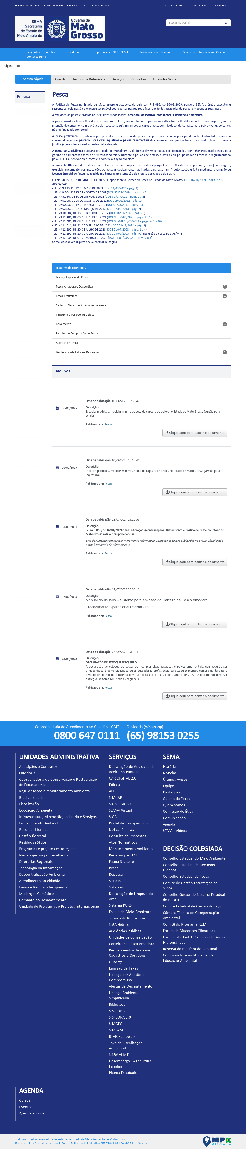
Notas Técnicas (27, 332)
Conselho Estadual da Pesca (186, 877)
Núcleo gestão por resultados (43, 855)
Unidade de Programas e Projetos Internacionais (59, 907)
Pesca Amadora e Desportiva (74, 286)
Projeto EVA (25, 169)
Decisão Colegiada (29, 213)
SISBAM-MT (25, 652)
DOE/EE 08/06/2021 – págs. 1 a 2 (129, 217)
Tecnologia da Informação (41, 868)
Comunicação (174, 818)
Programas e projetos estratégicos (47, 849)
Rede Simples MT (28, 374)
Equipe (168, 786)
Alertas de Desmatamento (131, 986)
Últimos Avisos (175, 779)
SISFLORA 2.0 (25, 601)
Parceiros (23, 135)
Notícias (170, 773)
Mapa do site (223, 5)
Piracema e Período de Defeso (75, 315)
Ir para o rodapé (99, 5)
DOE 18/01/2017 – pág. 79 (127, 213)
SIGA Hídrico (25, 471)
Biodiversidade (31, 798)
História (169, 767)
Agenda (60, 79)
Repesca (22, 399)
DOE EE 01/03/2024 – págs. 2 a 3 (130, 238)
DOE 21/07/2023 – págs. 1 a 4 (126, 229)
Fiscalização (29, 804)
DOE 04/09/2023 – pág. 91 (124, 234)
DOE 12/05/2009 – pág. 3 (121, 188)
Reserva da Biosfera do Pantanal (190, 949)
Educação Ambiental (36, 810)
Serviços (118, 79)
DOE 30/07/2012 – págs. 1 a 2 (125, 196)
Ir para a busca (76, 5)
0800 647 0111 (87, 736)
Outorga (22, 530)
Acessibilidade (174, 5)
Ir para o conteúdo (27, 5)
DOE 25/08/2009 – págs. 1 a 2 (127, 192)
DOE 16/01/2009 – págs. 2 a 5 (203, 180)
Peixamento (63, 324)
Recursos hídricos (33, 830)
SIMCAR (22, 286)
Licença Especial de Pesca (72, 277)
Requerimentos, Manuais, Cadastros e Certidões (30, 517)
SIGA (20, 311)
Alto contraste (199, 5)
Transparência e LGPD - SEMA (109, 52)
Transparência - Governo (155, 52)
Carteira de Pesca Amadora (131, 944)
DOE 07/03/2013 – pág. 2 (123, 209)
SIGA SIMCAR (26, 295)
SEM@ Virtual (26, 303)
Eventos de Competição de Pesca (77, 333)
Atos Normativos (28, 353)
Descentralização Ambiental (42, 874)
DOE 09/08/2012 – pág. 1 (124, 201)
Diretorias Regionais (36, 862)
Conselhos (138, 79)
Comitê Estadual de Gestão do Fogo (193, 906)
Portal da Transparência (128, 823)
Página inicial (13, 66)
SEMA (21, 119)
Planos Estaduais (28, 673)
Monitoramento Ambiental (131, 849)
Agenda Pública (31, 1113)
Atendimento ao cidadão (39, 881)
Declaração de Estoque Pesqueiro (77, 352)
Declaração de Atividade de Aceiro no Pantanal (29, 249)
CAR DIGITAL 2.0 (28, 262)
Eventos (25, 1107)
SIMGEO (22, 610)
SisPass (21, 407)
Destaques (171, 792)
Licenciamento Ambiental (40, 823)
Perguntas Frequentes (41, 52)
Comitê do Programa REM (184, 924)
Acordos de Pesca (67, 343)
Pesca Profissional (67, 296)
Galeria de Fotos (176, 799)
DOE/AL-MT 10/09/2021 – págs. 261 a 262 (135, 221)
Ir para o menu (53, 5)
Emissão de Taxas (28, 538)
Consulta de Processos (127, 836)
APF (19, 278)
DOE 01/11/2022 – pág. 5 (128, 225)
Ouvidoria (72, 52)
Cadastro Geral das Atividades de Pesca (81, 305)
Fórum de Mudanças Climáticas (189, 931)
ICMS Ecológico (27, 626)
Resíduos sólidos (33, 842)
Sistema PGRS (26, 437)
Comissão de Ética (178, 811)
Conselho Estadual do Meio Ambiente (194, 858)
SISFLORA (23, 593)
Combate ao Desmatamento (43, 900)
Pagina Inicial (25, 111)
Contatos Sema (36, 57)
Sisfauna (22, 416)
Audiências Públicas (29, 479)
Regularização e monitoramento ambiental (55, 791)
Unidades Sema (164, 79)
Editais (21, 270)
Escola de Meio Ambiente (130, 912)
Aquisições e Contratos (38, 767)
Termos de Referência (89, 79)
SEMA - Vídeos (175, 831)
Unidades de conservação (130, 937)
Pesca (21, 391)
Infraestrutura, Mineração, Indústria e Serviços (58, 817)
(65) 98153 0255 (163, 736)
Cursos (24, 1100)
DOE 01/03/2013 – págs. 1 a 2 (126, 205)
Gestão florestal (32, 836)
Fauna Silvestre (27, 383)
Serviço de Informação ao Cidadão (204, 52)
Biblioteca (23, 585)
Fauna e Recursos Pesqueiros (43, 887)
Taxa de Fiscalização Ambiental (25, 639)
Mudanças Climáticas (36, 894)
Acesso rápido (33, 79)
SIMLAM (22, 618)
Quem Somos (174, 805)
